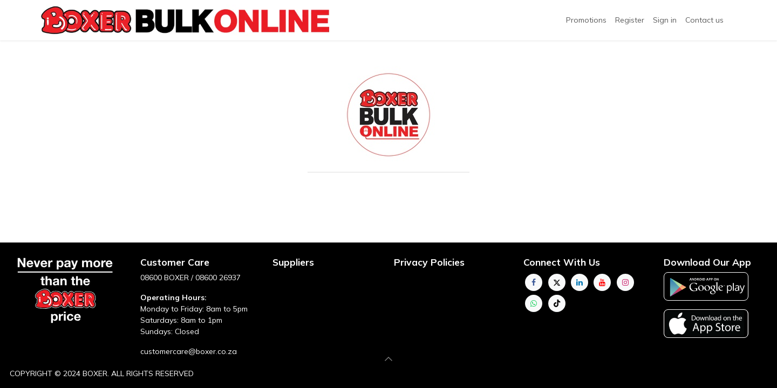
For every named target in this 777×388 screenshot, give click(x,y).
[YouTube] (602, 282)
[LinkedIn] (579, 282)
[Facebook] (533, 282)
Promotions (586, 20)
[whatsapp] (533, 303)
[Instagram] (625, 282)
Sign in (665, 20)
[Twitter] (556, 282)
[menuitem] (630, 20)
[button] (388, 359)
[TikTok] (556, 303)
